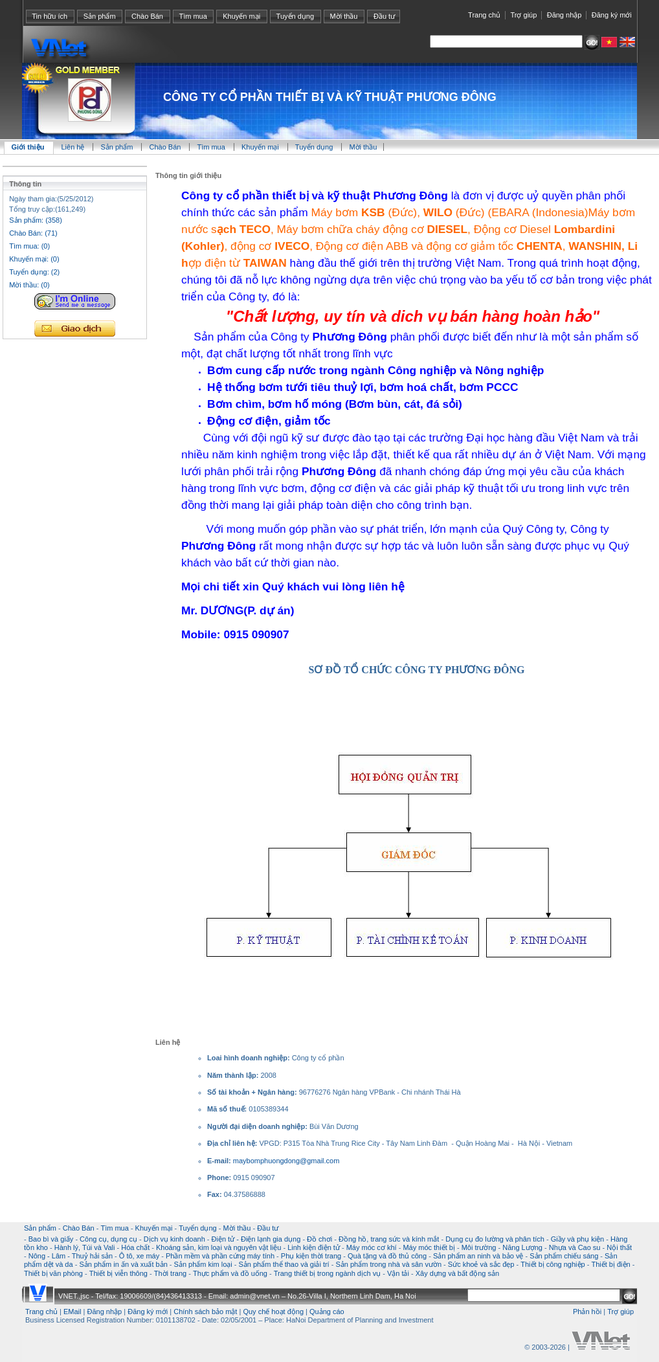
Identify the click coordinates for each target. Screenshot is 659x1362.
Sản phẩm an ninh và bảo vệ (478, 1256)
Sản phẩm (100, 16)
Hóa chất (135, 1247)
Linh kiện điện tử (313, 1247)
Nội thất (619, 1247)
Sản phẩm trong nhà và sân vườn (388, 1264)
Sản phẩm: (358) (35, 220)
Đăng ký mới (612, 15)
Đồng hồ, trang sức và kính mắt (389, 1239)
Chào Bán (147, 16)
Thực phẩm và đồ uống (230, 1273)
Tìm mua (193, 16)
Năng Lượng (522, 1247)
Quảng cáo (326, 1311)
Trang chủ (484, 15)
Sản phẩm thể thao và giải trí (283, 1264)
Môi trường (479, 1247)
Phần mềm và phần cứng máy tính (220, 1256)
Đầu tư (384, 16)
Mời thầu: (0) (29, 285)
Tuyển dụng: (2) (34, 272)
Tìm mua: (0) (29, 246)
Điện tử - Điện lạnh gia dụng (256, 1239)
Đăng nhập (564, 15)
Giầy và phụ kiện (578, 1239)
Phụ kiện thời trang (311, 1256)
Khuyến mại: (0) (34, 259)
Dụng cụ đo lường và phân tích (494, 1239)
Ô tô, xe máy (139, 1256)
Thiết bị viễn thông (118, 1273)
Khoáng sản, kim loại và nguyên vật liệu (218, 1247)
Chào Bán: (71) (33, 233)
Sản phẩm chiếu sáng (564, 1256)
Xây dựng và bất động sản (457, 1273)
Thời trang (170, 1273)
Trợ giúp (523, 15)
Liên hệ (73, 147)
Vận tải (398, 1273)
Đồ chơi (319, 1239)
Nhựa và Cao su (575, 1247)
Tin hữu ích (49, 16)
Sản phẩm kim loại (203, 1264)
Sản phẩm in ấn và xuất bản (123, 1264)
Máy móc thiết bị (429, 1247)
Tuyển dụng (295, 16)
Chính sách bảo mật (205, 1311)
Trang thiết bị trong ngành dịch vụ (327, 1273)
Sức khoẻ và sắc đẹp (481, 1264)
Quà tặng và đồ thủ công (387, 1256)
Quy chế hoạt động (273, 1311)
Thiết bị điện (610, 1264)
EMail (72, 1311)
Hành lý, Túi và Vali (84, 1247)
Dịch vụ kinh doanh (174, 1239)
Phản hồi (587, 1311)
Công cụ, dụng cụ (108, 1239)
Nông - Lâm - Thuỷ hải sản (70, 1256)
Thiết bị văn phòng (53, 1273)
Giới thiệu (28, 147)
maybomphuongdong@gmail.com (286, 1161)
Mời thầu (344, 16)
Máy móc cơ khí (371, 1247)
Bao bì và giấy (51, 1239)
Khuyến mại (241, 16)
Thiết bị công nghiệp (552, 1264)
